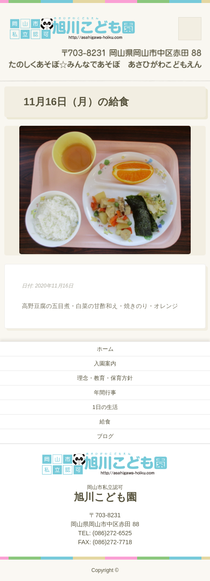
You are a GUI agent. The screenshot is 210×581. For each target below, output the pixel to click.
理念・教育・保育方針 (105, 378)
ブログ (105, 436)
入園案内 (105, 363)
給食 (105, 421)
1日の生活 (104, 407)
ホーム (105, 349)
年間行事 (105, 392)
